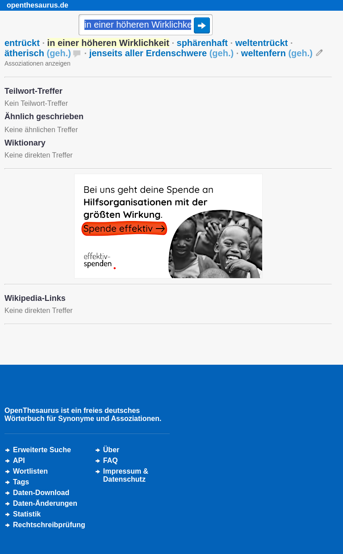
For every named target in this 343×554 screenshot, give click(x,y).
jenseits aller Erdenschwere (161, 53)
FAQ (110, 460)
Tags (21, 482)
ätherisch (37, 53)
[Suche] (146, 25)
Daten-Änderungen (45, 503)
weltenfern (277, 53)
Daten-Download (41, 492)
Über (111, 450)
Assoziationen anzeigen (37, 63)
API (19, 460)
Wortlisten (30, 471)
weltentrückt (261, 43)
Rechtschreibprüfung (49, 525)
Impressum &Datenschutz (125, 475)
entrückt (22, 43)
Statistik (27, 514)
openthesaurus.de (37, 5)
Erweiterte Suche (42, 450)
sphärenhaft (202, 43)
